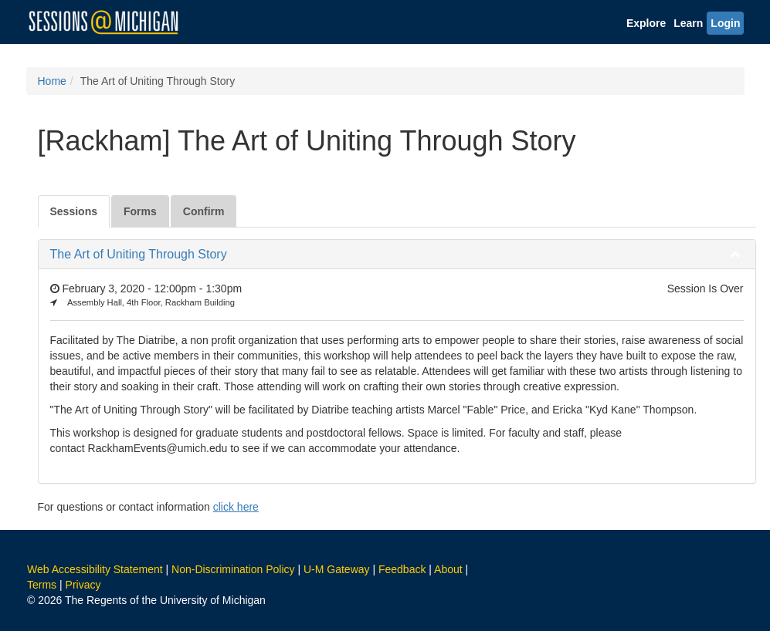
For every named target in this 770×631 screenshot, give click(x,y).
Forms (140, 211)
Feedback (402, 569)
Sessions (73, 211)
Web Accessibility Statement (95, 569)
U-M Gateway (337, 569)
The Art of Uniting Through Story (138, 254)
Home (52, 81)
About (448, 569)
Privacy (83, 585)
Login (725, 23)
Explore (646, 23)
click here (236, 507)
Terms (41, 585)
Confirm (204, 211)
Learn (688, 23)
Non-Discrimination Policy (233, 569)
